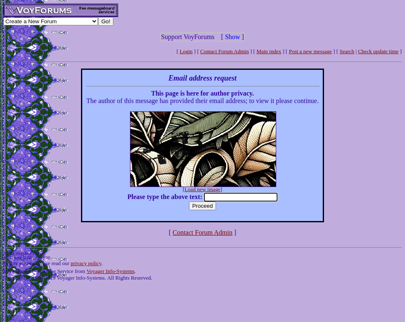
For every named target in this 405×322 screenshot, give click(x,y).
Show (232, 36)
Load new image (202, 189)
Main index (268, 51)
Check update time (378, 51)
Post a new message (310, 51)
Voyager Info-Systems (110, 271)
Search (346, 51)
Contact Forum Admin (224, 51)
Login (186, 51)
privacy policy (86, 263)
